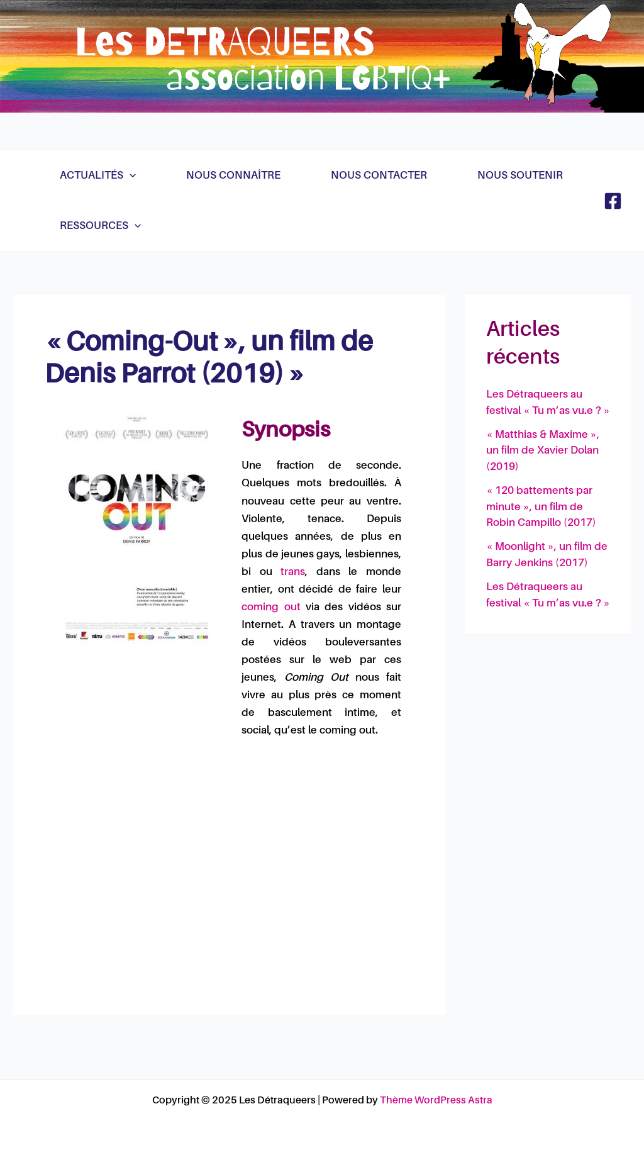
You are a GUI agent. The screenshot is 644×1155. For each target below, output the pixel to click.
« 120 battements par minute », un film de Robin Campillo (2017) (541, 507)
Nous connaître (233, 175)
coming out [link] (271, 607)
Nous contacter (379, 175)
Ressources (100, 226)
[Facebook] (613, 201)
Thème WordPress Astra (436, 1101)
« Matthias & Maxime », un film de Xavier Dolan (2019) (542, 451)
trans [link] (292, 572)
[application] (129, 176)
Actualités (98, 176)
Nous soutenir (520, 175)
